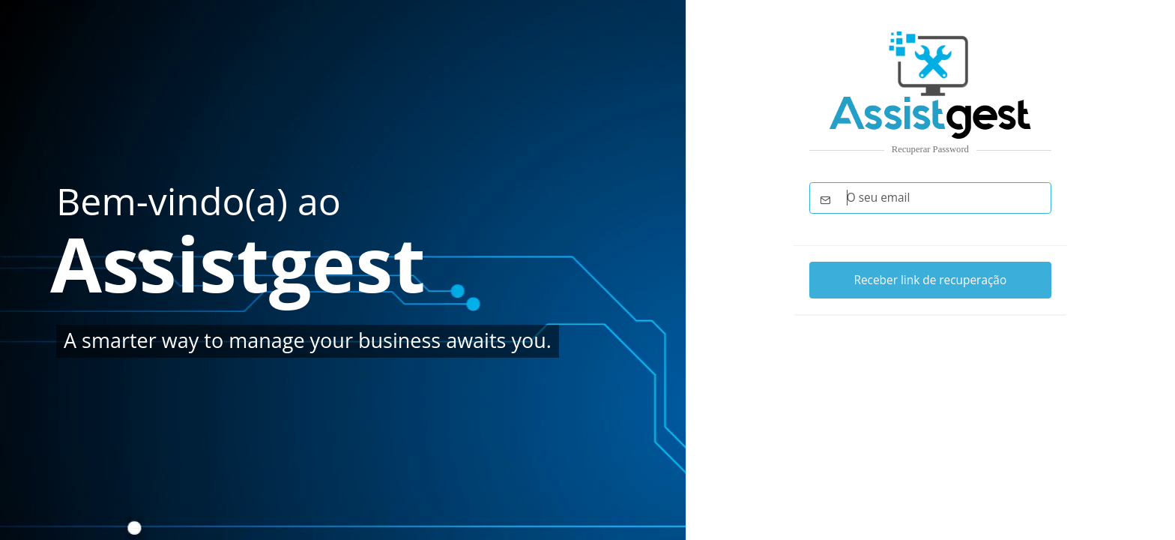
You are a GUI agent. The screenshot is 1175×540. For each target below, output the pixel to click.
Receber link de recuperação (930, 280)
